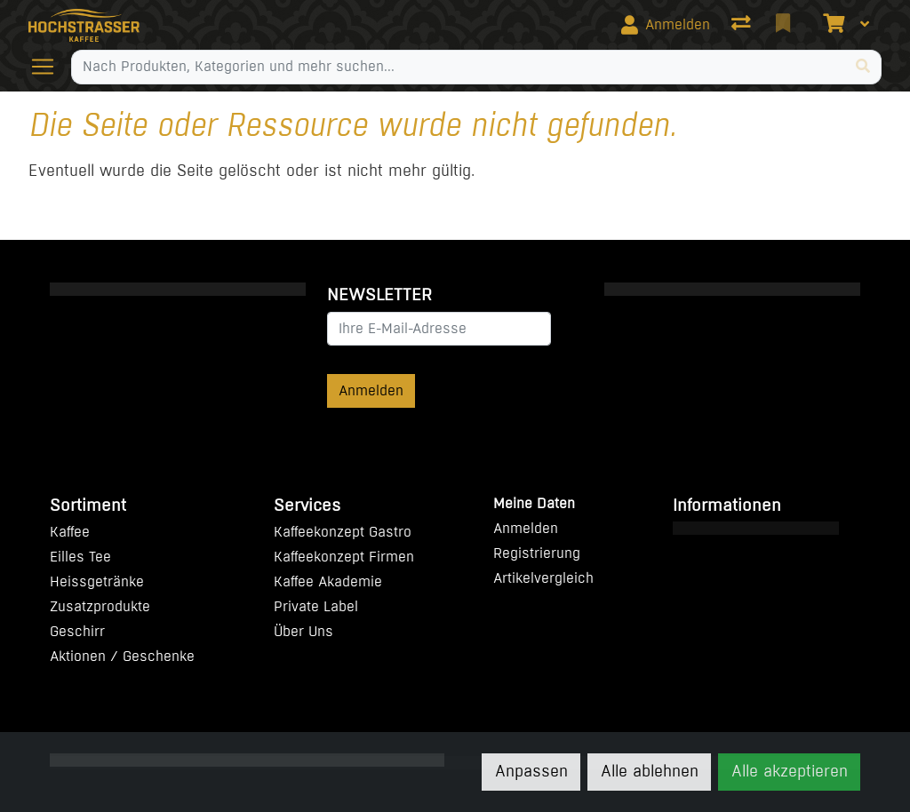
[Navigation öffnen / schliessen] (49, 66)
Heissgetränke (97, 581)
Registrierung (536, 553)
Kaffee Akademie (328, 581)
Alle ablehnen (649, 771)
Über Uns (303, 631)
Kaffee (70, 531)
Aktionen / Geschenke (122, 656)
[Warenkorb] (831, 25)
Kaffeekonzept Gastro (342, 531)
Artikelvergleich (543, 577)
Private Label (316, 606)
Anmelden (371, 390)
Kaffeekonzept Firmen (344, 556)
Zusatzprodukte (100, 606)
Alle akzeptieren (789, 771)
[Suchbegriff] (458, 67)
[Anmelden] (666, 25)
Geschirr (77, 631)
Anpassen (531, 771)
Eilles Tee (80, 556)
